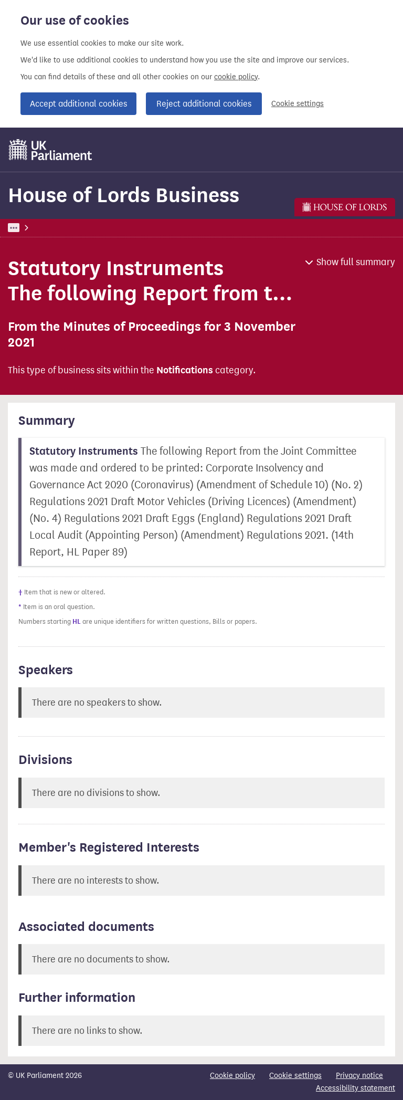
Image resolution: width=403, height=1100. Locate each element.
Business (85, 227)
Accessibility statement (355, 1088)
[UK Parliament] (50, 149)
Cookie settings (297, 103)
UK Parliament (32, 227)
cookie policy (236, 76)
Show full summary (355, 262)
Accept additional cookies (78, 104)
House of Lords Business (123, 195)
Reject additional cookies (203, 104)
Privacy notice (359, 1075)
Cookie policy (232, 1075)
